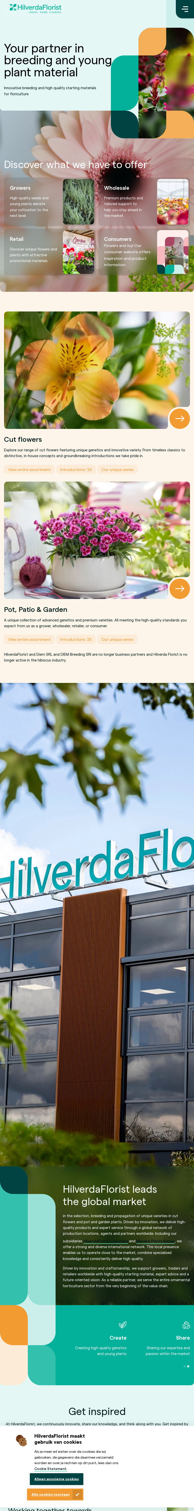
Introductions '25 (76, 639)
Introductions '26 (76, 469)
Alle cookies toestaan (51, 1494)
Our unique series (118, 469)
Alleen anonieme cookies (56, 1479)
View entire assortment (29, 469)
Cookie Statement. (50, 1468)
